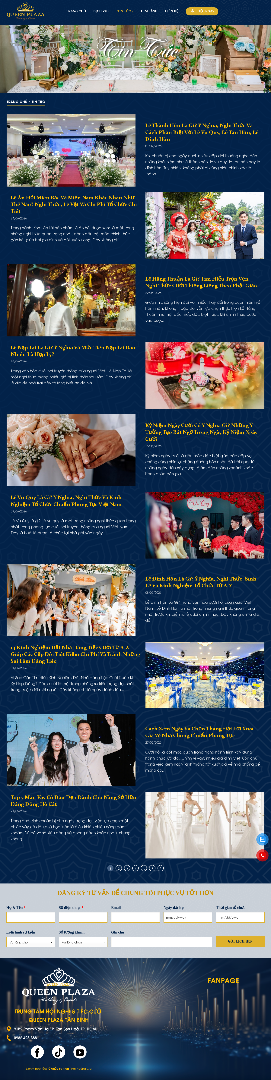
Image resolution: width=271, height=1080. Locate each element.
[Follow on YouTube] (80, 1052)
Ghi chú (117, 932)
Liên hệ (171, 11)
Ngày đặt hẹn (174, 907)
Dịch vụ (101, 11)
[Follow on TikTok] (58, 1052)
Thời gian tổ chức (230, 907)
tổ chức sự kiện (58, 1068)
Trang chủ (76, 11)
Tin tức (125, 11)
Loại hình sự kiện (20, 932)
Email (116, 907)
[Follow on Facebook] (37, 1052)
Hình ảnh (149, 11)
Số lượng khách (71, 932)
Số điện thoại (71, 907)
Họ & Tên (16, 907)
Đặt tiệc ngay (202, 11)
